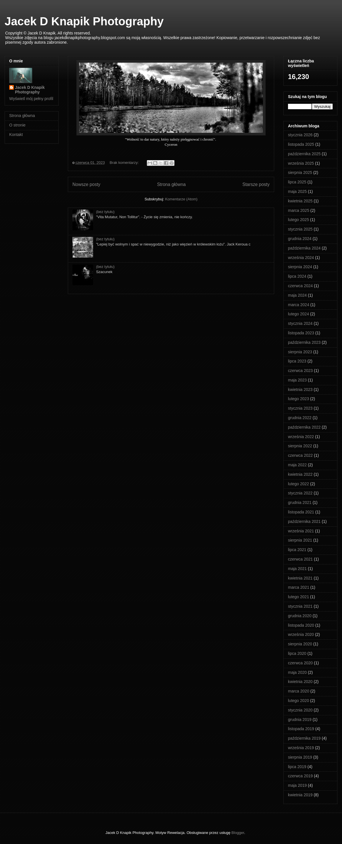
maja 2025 (297, 191)
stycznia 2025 (300, 229)
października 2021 (304, 521)
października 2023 (304, 342)
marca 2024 (298, 304)
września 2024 (301, 257)
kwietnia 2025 (300, 201)
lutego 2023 (298, 398)
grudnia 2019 (300, 719)
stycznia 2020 (300, 710)
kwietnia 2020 (300, 681)
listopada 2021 (301, 512)
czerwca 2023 (300, 370)
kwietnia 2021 (300, 578)
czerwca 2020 (300, 663)
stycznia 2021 (300, 606)
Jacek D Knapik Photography (84, 21)
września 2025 (301, 163)
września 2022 (301, 436)
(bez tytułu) (105, 212)
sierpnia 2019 (300, 757)
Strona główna (171, 184)
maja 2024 (297, 295)
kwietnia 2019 (300, 795)
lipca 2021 (297, 549)
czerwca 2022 (300, 455)
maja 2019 (297, 785)
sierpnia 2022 (300, 446)
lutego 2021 (298, 596)
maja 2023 (297, 380)
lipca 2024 (297, 276)
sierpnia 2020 (300, 644)
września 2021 (301, 531)
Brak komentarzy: (124, 162)
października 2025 (304, 153)
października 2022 (304, 427)
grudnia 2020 (300, 615)
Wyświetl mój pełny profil (31, 98)
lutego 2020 (298, 700)
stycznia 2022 (300, 493)
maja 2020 (297, 672)
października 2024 (304, 248)
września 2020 (301, 634)
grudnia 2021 (300, 502)
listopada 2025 (301, 144)
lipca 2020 (297, 653)
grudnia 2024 (300, 238)
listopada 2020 (301, 625)
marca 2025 (298, 210)
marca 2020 (298, 691)
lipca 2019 (297, 766)
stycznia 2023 (300, 408)
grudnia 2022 (300, 417)
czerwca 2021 (300, 559)
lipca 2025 (297, 182)
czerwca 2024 (300, 285)
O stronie (17, 125)
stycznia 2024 (300, 323)
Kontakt (16, 134)
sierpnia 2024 (300, 266)
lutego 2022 (298, 484)
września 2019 (301, 747)
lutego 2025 (298, 219)
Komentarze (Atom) (181, 199)
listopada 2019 (301, 728)
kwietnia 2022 (300, 474)
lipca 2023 (297, 361)
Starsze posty (256, 184)
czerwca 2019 (300, 776)
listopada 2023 (301, 333)
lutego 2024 (298, 314)
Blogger (237, 832)
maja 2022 (297, 465)
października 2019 (304, 738)
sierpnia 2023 (300, 352)
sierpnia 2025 (300, 172)
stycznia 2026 (300, 135)
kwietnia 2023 (300, 389)
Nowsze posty (86, 184)
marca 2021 (298, 587)
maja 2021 (297, 568)
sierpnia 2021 (300, 540)
